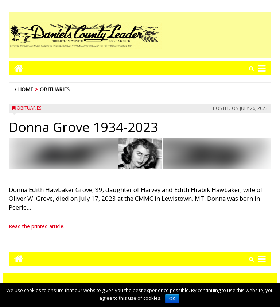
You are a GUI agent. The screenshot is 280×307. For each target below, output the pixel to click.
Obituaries (55, 89)
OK (172, 298)
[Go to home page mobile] (16, 68)
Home (25, 89)
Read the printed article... (38, 226)
